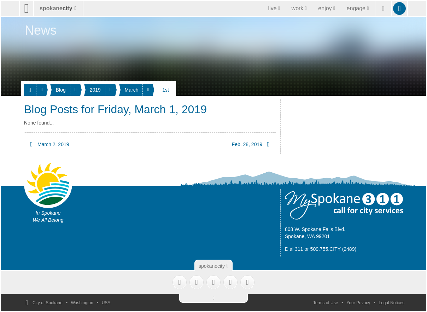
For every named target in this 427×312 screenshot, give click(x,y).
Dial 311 (294, 249)
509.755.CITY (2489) (333, 249)
